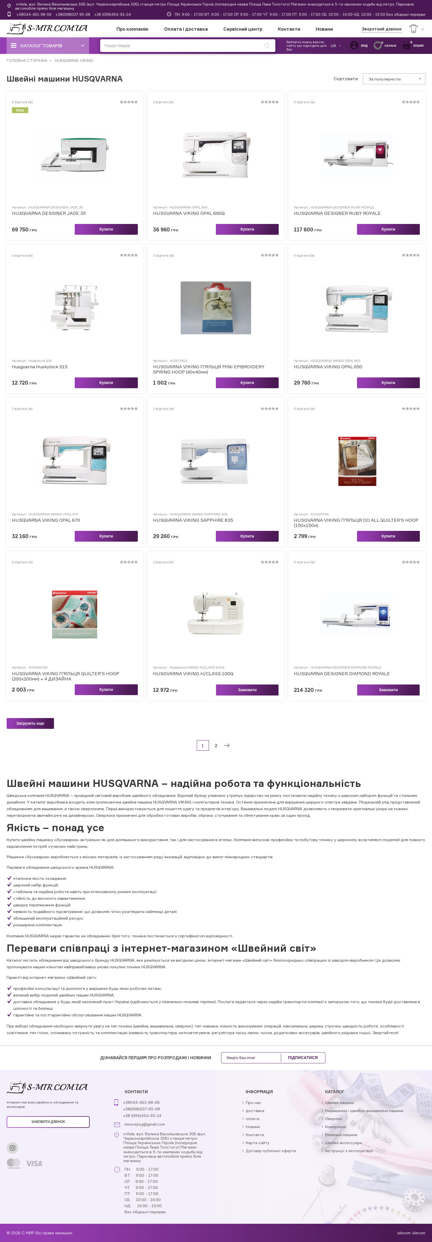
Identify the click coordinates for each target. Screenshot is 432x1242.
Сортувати (346, 78)
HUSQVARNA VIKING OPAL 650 (328, 366)
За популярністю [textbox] (385, 79)
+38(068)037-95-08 (72, 14)
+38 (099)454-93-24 (112, 14)
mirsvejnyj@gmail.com (145, 1124)
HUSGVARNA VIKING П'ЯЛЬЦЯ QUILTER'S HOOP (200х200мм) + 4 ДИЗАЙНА (65, 676)
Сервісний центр (242, 29)
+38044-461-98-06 (33, 14)
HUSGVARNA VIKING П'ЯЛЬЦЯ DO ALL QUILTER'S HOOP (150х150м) (356, 523)
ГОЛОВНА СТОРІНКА (27, 60)
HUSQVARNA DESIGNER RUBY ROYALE (337, 213)
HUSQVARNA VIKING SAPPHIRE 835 (193, 520)
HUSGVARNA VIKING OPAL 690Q (189, 213)
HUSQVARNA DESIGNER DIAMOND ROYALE (342, 673)
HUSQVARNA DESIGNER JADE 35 (49, 213)
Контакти (289, 29)
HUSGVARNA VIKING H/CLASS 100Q (193, 673)
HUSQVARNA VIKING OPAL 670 (46, 520)
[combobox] (394, 78)
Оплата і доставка (186, 29)
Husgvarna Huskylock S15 (40, 366)
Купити (106, 229)
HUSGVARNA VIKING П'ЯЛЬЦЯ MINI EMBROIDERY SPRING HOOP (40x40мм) (209, 369)
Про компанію (133, 29)
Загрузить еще (30, 723)
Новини (324, 29)
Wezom (418, 1232)
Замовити (247, 690)
